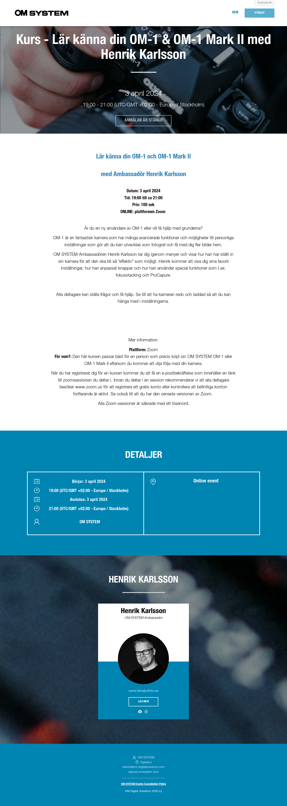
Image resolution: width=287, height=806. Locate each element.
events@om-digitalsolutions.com (144, 767)
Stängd (259, 12)
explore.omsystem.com (144, 772)
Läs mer (143, 701)
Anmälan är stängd (143, 121)
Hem (235, 12)
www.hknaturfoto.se (143, 691)
